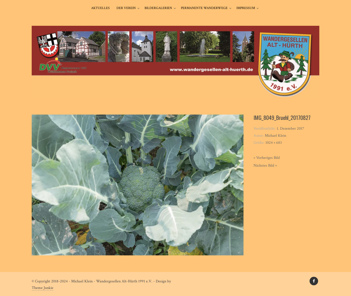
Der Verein (126, 8)
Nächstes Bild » (265, 165)
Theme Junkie (42, 287)
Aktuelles (100, 8)
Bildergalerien (158, 8)
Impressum (245, 8)
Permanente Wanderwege (204, 8)
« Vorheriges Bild (267, 157)
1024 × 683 (273, 142)
